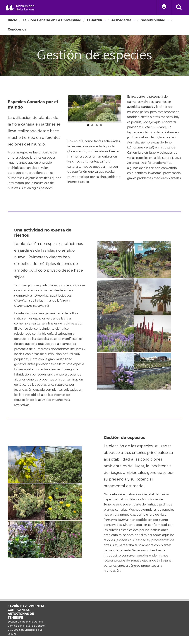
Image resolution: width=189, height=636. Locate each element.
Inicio (12, 20)
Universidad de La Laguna (20, 7)
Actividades (121, 20)
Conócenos (17, 29)
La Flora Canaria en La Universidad (52, 20)
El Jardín (94, 20)
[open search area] (178, 7)
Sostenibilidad (153, 20)
